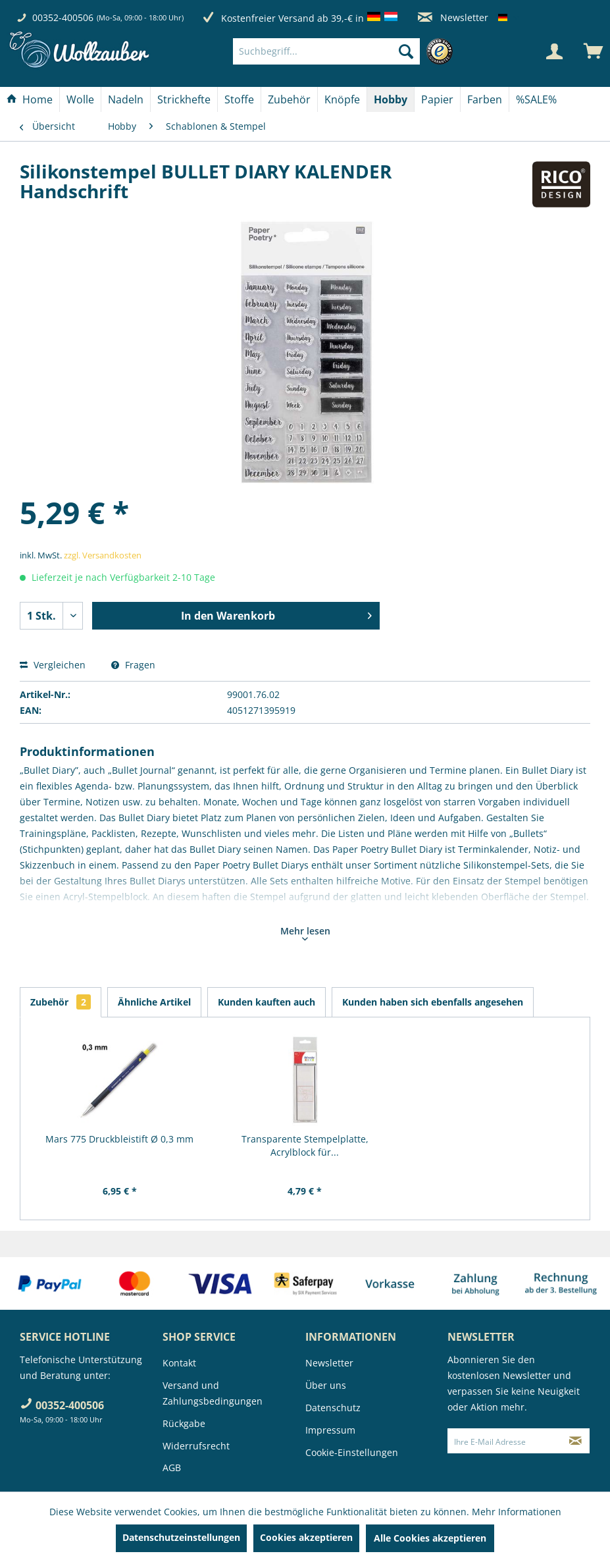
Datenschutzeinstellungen (181, 1537)
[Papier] (437, 99)
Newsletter (453, 17)
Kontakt (179, 1363)
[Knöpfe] (342, 99)
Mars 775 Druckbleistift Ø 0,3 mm (119, 1139)
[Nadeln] (125, 99)
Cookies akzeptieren (306, 1537)
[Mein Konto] (554, 51)
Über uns (325, 1385)
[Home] (29, 99)
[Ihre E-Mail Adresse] (504, 1440)
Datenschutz (333, 1407)
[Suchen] (406, 51)
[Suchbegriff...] (326, 51)
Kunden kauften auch (266, 1002)
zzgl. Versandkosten (102, 555)
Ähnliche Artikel (154, 1002)
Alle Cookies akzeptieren (430, 1538)
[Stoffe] (239, 99)
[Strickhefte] (184, 99)
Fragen (133, 665)
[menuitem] (346, 51)
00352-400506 (62, 17)
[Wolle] (80, 99)
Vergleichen (53, 665)
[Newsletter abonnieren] (575, 1440)
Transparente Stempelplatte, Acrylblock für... (305, 1145)
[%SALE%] (536, 99)
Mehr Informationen (516, 1511)
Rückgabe (184, 1423)
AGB (172, 1467)
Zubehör (60, 1002)
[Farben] (485, 99)
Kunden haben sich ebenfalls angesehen (432, 1002)
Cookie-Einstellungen (351, 1452)
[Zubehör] (289, 99)
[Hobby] (390, 99)
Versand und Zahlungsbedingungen (213, 1393)
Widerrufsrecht (196, 1446)
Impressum (330, 1430)
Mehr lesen (305, 932)
